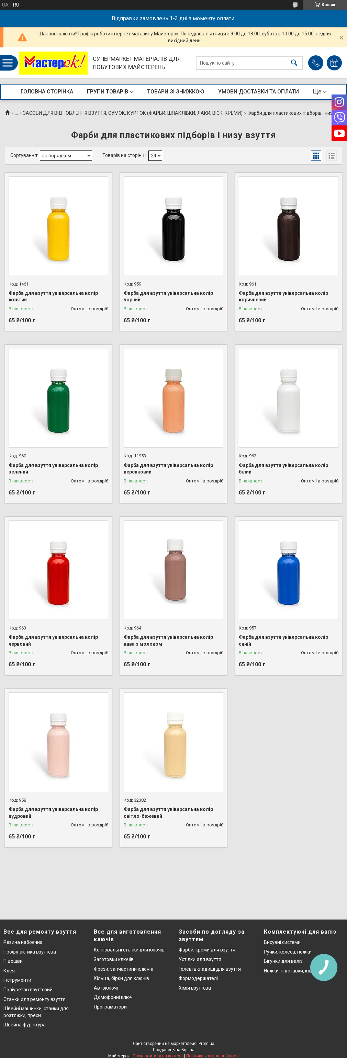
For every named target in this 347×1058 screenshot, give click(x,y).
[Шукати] (294, 63)
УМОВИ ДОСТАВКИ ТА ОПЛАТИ (258, 91)
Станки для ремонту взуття (34, 999)
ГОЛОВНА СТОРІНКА (47, 91)
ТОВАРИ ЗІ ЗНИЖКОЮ (175, 91)
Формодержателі (198, 978)
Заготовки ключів (114, 959)
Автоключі (106, 988)
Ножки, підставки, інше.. (290, 970)
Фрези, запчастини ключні (123, 969)
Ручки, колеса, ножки (288, 952)
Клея (9, 970)
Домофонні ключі (114, 997)
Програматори (110, 1007)
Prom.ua (206, 1043)
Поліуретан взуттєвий (28, 989)
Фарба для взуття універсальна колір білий (283, 469)
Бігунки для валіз (283, 961)
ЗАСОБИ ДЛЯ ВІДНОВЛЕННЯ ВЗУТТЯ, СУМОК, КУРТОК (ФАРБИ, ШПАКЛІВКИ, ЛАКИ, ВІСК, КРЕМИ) (133, 113)
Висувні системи (282, 942)
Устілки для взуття (200, 959)
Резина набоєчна (23, 942)
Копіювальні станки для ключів (129, 950)
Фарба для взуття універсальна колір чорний (168, 296)
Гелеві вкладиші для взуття (210, 969)
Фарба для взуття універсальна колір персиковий (168, 469)
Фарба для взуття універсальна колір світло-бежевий (168, 812)
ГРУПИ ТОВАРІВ (107, 91)
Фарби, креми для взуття (207, 950)
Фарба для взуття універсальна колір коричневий (283, 296)
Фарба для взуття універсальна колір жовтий (53, 296)
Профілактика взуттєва (29, 952)
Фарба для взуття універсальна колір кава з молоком (168, 640)
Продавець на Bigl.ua (173, 1049)
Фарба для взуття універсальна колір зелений (53, 469)
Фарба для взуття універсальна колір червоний (53, 640)
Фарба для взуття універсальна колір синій (283, 640)
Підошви (13, 961)
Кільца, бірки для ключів (121, 978)
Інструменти (17, 980)
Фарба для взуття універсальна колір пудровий (53, 812)
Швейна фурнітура (24, 1024)
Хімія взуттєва (195, 988)
